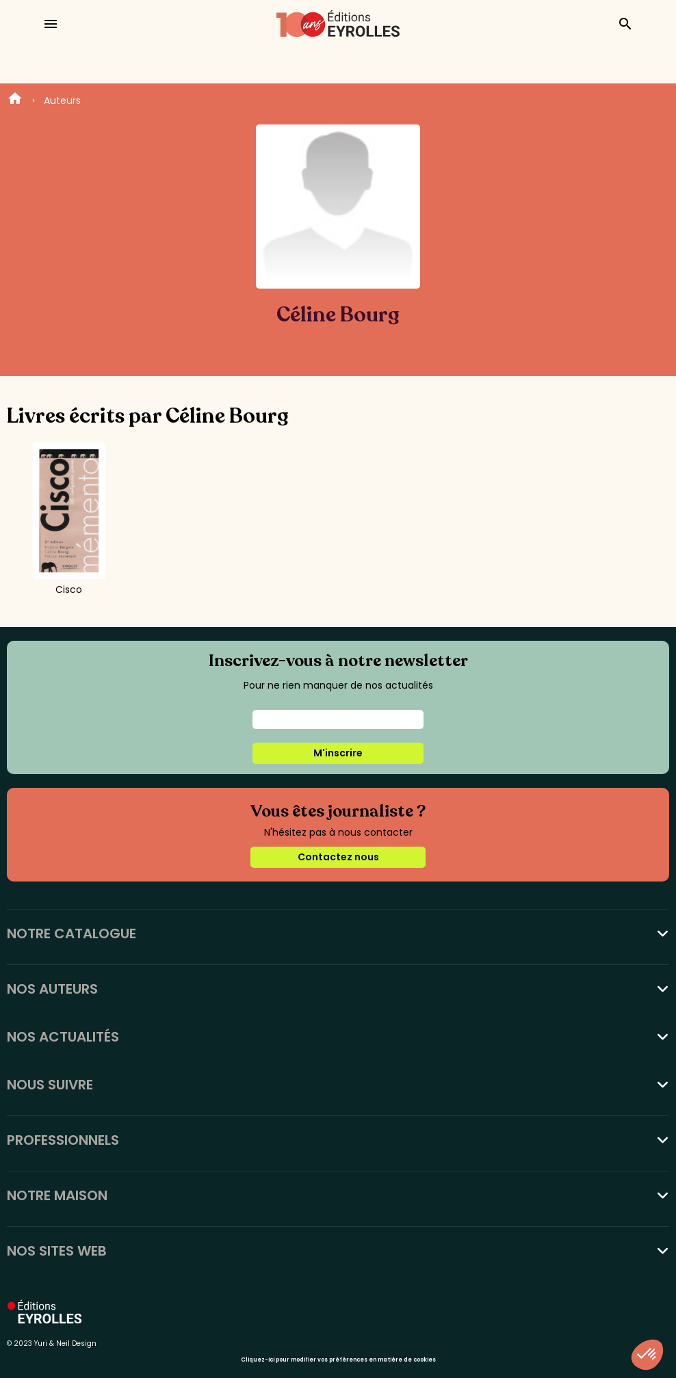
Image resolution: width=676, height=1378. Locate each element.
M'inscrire (338, 753)
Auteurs (62, 100)
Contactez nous (338, 857)
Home (15, 100)
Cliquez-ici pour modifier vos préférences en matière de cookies (338, 1360)
